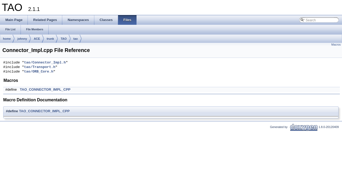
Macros (336, 44)
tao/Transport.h (39, 67)
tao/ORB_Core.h (38, 71)
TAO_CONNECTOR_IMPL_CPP (45, 89)
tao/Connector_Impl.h (45, 62)
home (7, 38)
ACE (37, 38)
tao (75, 38)
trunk (50, 38)
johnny (22, 38)
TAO (64, 38)
